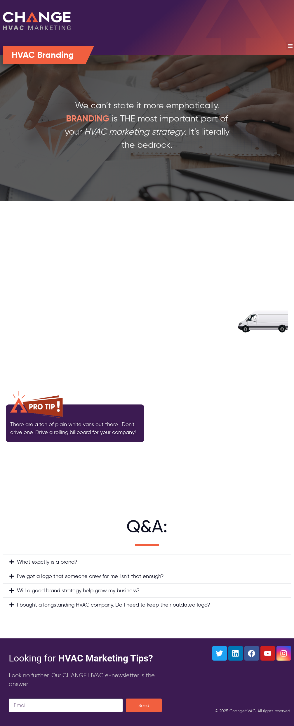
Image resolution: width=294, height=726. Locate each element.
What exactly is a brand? (47, 562)
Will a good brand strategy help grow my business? (78, 590)
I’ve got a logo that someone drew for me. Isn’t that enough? (90, 576)
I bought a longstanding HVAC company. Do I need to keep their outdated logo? (113, 605)
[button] (290, 46)
